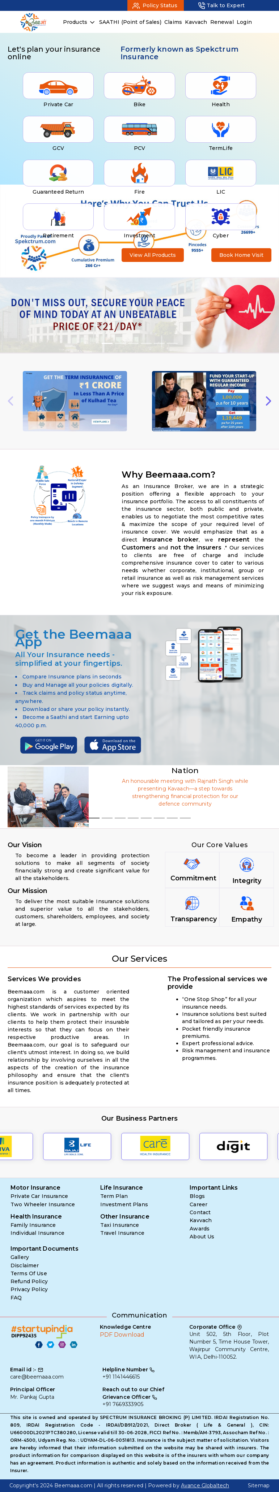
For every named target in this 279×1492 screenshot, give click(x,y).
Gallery (19, 1257)
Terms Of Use (28, 1273)
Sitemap (259, 1485)
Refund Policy (29, 1281)
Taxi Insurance (119, 1225)
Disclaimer (24, 1265)
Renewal (222, 22)
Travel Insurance (122, 1233)
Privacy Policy (29, 1289)
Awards (200, 1228)
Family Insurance (33, 1225)
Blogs (197, 1196)
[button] (21, 315)
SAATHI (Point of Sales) (130, 22)
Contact (200, 1212)
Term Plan (114, 1196)
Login (244, 22)
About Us (202, 1236)
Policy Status (159, 5)
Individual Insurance (37, 1233)
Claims (173, 22)
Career (198, 1204)
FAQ (16, 1297)
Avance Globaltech (205, 1485)
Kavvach (196, 22)
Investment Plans (124, 1204)
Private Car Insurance (39, 1196)
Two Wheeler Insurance (42, 1204)
